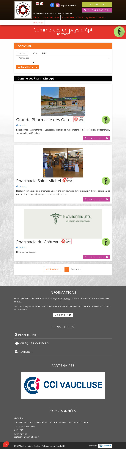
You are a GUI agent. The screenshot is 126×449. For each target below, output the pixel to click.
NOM (34, 53)
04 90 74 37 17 (20, 434)
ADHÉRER (24, 351)
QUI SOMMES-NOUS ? (96, 17)
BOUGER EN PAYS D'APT (73, 17)
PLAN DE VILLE (27, 335)
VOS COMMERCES (51, 17)
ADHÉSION (97, 4)
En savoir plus (96, 138)
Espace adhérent (68, 5)
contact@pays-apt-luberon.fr (26, 437)
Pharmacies (21, 125)
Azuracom (105, 445)
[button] (5, 444)
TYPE (44, 53)
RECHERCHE (27, 66)
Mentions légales (32, 446)
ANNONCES (38, 22)
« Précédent (52, 269)
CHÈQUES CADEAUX (97, 10)
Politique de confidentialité (53, 446)
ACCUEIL (37, 17)
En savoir (63, 314)
